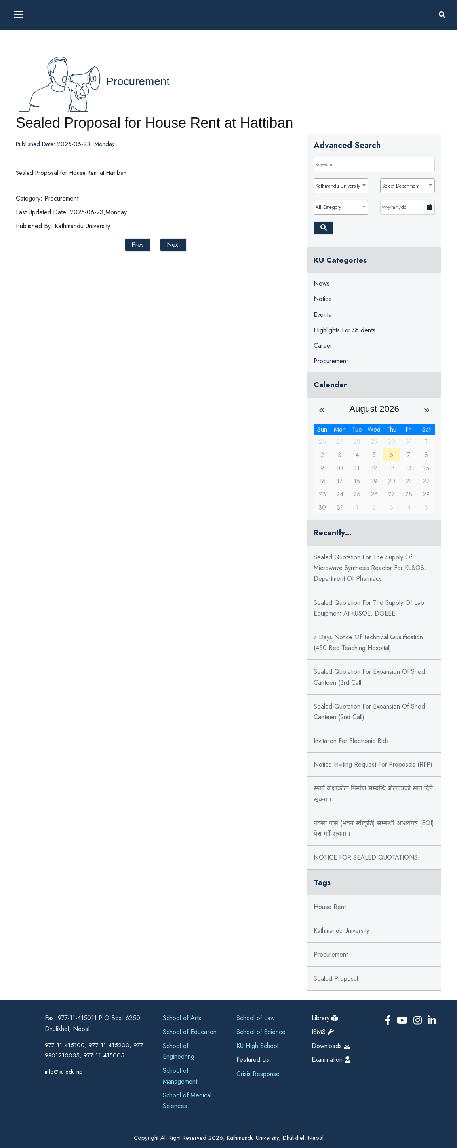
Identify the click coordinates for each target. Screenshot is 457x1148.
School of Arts (182, 1018)
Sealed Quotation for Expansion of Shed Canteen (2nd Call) (369, 712)
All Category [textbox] (328, 207)
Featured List (253, 1059)
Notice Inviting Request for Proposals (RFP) (373, 764)
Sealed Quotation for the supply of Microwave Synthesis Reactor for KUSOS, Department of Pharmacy (370, 568)
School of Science (261, 1031)
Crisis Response (258, 1073)
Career (323, 345)
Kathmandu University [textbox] (338, 185)
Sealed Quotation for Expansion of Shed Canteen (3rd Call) (369, 677)
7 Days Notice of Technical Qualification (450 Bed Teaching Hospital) (368, 642)
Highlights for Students (344, 330)
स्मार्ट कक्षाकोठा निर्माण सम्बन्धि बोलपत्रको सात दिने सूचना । (373, 793)
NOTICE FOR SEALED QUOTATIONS (366, 857)
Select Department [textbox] (400, 185)
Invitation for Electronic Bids (351, 740)
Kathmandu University (341, 930)
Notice (323, 298)
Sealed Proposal (336, 978)
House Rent (330, 906)
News (321, 283)
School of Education (190, 1031)
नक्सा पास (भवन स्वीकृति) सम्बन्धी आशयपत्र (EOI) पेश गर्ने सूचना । (374, 828)
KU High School (257, 1045)
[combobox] (341, 185)
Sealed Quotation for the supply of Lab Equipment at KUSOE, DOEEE (369, 608)
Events (322, 314)
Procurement (137, 81)
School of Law (255, 1018)
